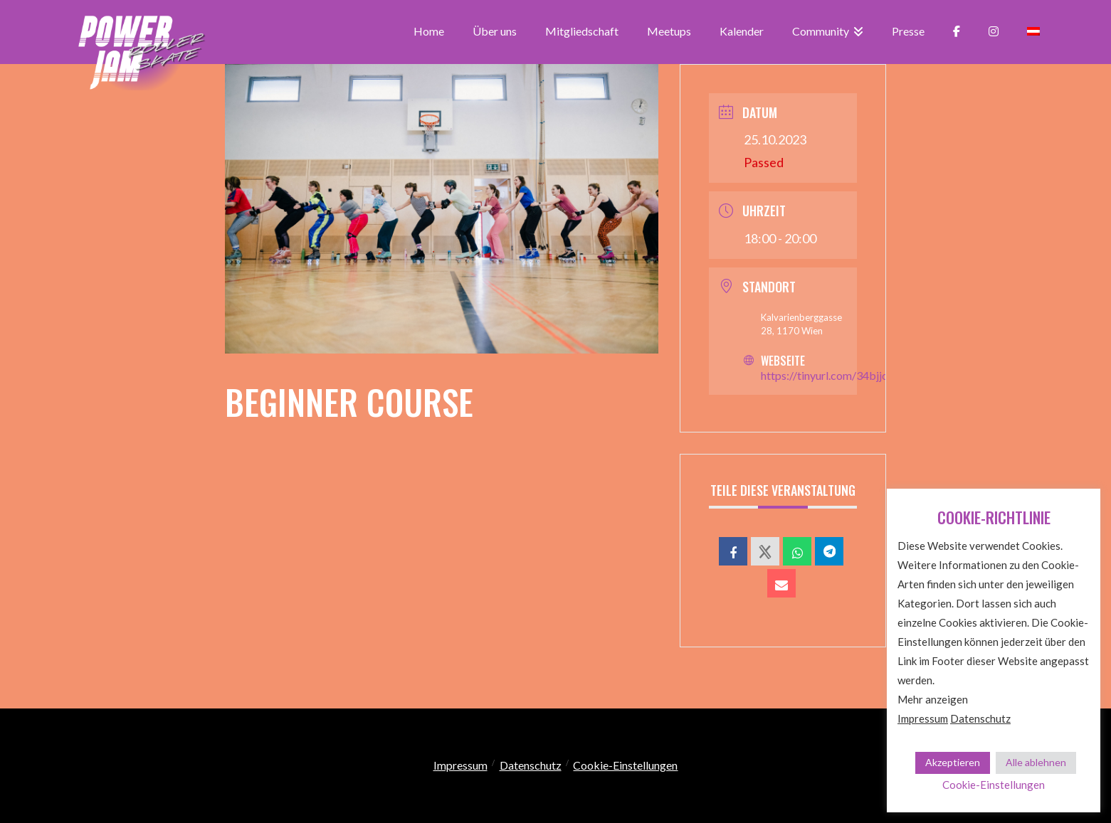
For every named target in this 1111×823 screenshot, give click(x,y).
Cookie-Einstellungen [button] (625, 765)
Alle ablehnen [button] (1036, 762)
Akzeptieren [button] (952, 762)
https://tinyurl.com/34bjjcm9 (832, 375)
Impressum (460, 765)
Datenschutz (531, 765)
